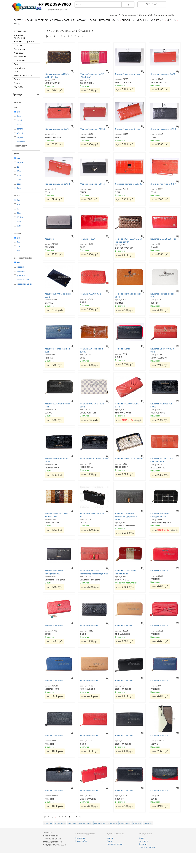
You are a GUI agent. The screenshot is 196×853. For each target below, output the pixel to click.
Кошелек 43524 (88, 238)
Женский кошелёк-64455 (127, 129)
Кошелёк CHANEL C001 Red (163, 238)
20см (19, 175)
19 (18, 167)
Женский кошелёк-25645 (57, 129)
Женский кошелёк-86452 (57, 183)
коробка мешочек (24, 284)
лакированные (85, 823)
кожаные (148, 823)
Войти (110, 838)
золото (20, 129)
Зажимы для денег (37, 20)
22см (19, 184)
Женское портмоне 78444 (163, 183)
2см (18, 242)
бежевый (21, 142)
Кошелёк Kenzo (122, 348)
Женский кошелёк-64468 (163, 129)
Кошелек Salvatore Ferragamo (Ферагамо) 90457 (126, 516)
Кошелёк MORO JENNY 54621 (129, 458)
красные (72, 823)
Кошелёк (49, 238)
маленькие (99, 823)
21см (19, 180)
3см (18, 246)
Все (18, 112)
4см (18, 251)
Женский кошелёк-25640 (162, 74)
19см (19, 171)
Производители (115, 844)
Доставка (145, 15)
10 (18, 209)
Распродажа (129, 15)
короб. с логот (23, 280)
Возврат (143, 844)
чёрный (20, 133)
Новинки (114, 15)
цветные (137, 823)
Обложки (82, 20)
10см (19, 213)
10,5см (20, 217)
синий (19, 125)
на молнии (112, 823)
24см (19, 188)
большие (48, 823)
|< (47, 36)
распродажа (125, 823)
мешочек (21, 271)
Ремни (16, 24)
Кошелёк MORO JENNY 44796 (94, 458)
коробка (20, 267)
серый (19, 120)
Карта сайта (81, 841)
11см (19, 222)
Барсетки (19, 20)
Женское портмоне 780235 (128, 183)
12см (19, 226)
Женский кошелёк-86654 (92, 183)
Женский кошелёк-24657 (127, 74)
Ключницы (142, 20)
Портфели (104, 20)
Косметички (157, 20)
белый (19, 116)
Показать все (20, 146)
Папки (93, 20)
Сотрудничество (164, 15)
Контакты (80, 838)
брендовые (60, 823)
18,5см (20, 163)
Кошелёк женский (159, 570)
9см (18, 204)
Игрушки (171, 20)
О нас (141, 838)
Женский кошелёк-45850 (92, 129)
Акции (110, 841)
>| (82, 36)
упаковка (21, 275)
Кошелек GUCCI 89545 (90, 293)
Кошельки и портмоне (62, 20)
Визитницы (128, 20)
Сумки (115, 20)
